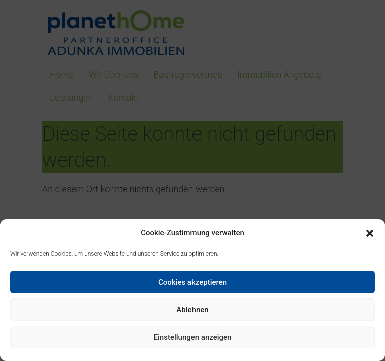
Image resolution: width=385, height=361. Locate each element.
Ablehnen (192, 309)
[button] (370, 233)
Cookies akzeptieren (192, 282)
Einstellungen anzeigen (193, 337)
